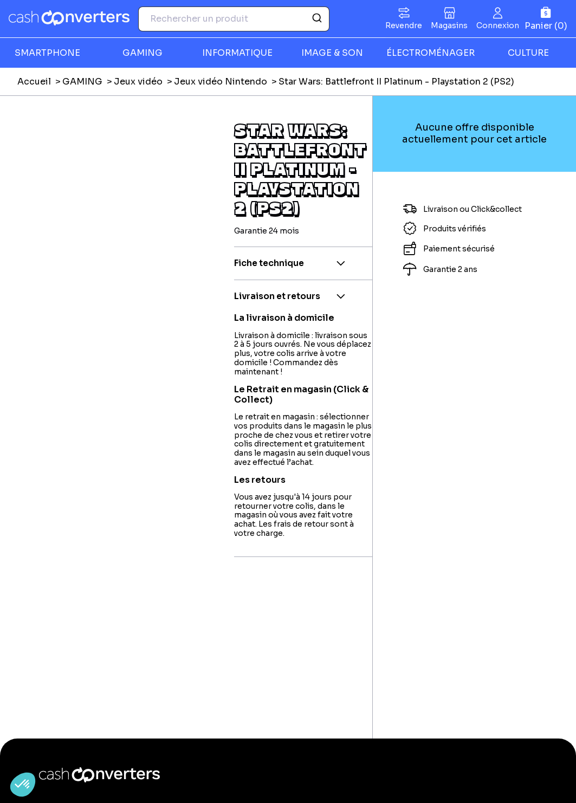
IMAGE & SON (332, 53)
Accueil (34, 81)
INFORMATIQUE (237, 53)
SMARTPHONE (47, 53)
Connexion (497, 25)
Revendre (403, 25)
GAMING (142, 53)
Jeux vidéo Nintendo (220, 81)
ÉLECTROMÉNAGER (430, 53)
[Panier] (546, 19)
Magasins (449, 25)
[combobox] (233, 19)
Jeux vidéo (138, 81)
